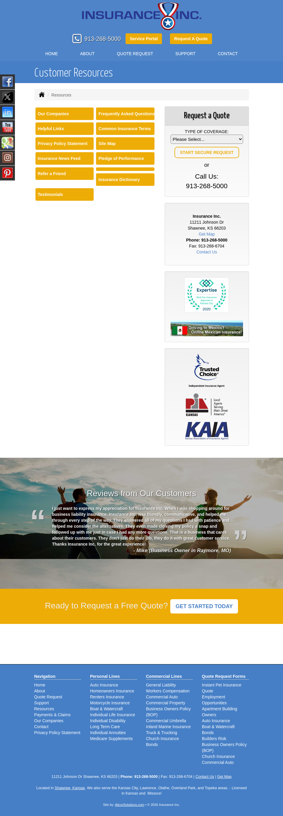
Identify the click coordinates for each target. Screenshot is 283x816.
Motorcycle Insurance (110, 702)
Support (41, 702)
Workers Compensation (168, 691)
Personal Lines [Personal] (105, 676)
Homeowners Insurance (112, 691)
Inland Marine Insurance (168, 726)
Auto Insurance (104, 685)
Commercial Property (165, 702)
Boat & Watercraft (106, 708)
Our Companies (53, 113)
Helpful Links (51, 128)
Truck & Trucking (161, 732)
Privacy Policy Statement (63, 143)
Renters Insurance (107, 696)
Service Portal (143, 38)
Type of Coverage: (207, 131)
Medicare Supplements (111, 738)
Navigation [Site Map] (45, 676)
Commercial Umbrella (166, 720)
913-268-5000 (102, 38)
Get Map (207, 234)
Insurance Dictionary (119, 179)
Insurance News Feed (59, 158)
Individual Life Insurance (112, 714)
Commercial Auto (162, 696)
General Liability (161, 685)
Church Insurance (162, 738)
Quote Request (48, 696)
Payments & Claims (52, 714)
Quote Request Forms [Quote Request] (223, 676)
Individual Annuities (108, 732)
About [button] (87, 53)
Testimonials (50, 194)
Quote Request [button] (135, 53)
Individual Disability (108, 720)
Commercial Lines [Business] (164, 676)
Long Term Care (105, 726)
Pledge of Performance (121, 158)
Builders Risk (214, 738)
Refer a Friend (52, 173)
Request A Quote (191, 38)
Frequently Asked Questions (126, 113)
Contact (228, 53)
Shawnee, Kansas (70, 788)
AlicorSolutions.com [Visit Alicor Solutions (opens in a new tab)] (129, 804)
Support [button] (185, 53)
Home (51, 53)
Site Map (107, 143)
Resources (44, 708)
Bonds (152, 744)
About (39, 691)
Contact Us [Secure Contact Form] (207, 252)
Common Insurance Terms (124, 128)
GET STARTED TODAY (204, 606)
